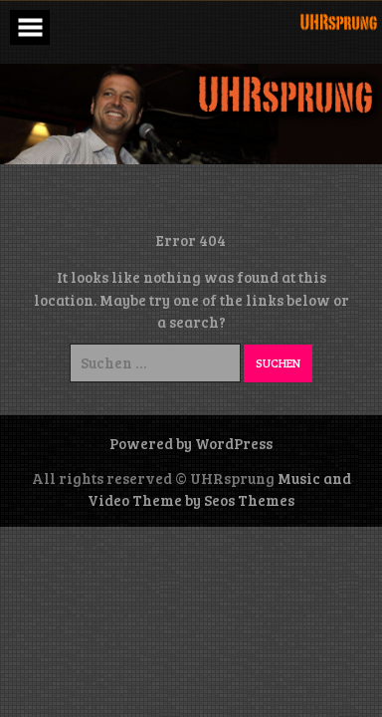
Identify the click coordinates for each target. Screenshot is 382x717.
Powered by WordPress (191, 443)
